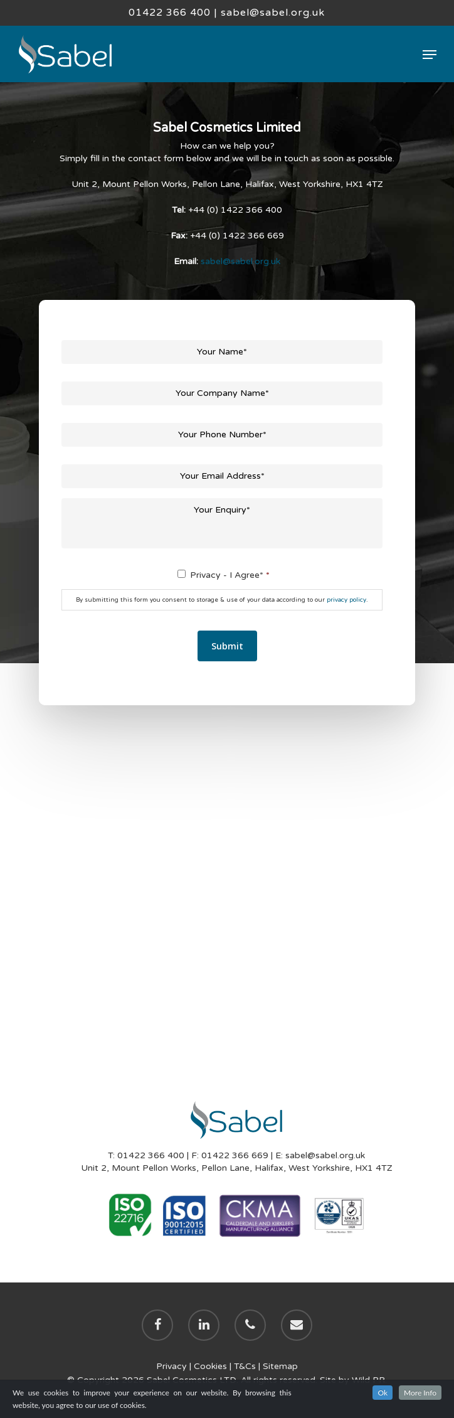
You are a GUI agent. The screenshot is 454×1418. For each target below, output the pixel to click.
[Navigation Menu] (429, 54)
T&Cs (245, 1366)
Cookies (210, 1366)
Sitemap (280, 1366)
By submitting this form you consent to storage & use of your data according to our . (222, 600)
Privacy (171, 1366)
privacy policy (346, 600)
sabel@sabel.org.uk (273, 12)
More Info (420, 1392)
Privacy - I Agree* (230, 575)
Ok (382, 1392)
